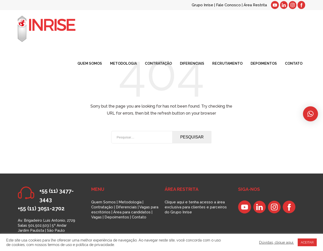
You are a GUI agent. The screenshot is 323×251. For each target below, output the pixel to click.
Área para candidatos (132, 212)
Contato (139, 217)
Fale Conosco (229, 5)
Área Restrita (255, 5)
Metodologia (130, 202)
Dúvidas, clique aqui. (276, 242)
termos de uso (60, 244)
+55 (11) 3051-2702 (41, 208)
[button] (310, 113)
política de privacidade (95, 244)
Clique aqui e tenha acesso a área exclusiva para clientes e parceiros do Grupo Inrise (196, 207)
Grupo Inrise (202, 5)
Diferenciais (126, 207)
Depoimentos (116, 217)
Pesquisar (191, 137)
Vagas (96, 217)
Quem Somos (103, 202)
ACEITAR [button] (307, 242)
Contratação (102, 207)
